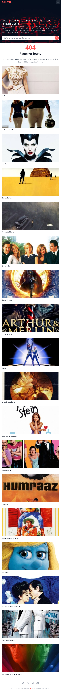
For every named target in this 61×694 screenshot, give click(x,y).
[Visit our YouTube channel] (37, 683)
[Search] (28, 38)
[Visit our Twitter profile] (33, 683)
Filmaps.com (19, 688)
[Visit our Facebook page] (23, 683)
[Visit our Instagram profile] (28, 683)
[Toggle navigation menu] (58, 2)
